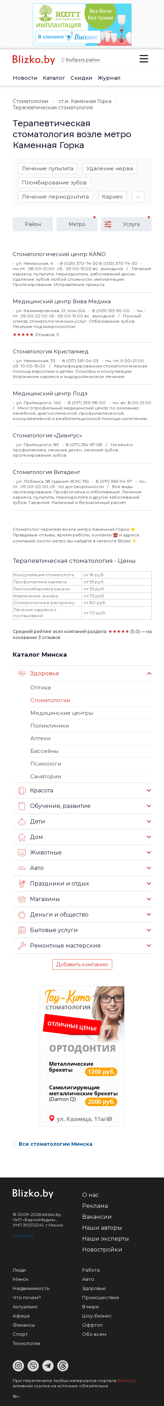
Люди (19, 1270)
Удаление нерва (109, 168)
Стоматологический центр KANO (59, 254)
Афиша (21, 1316)
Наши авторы (102, 1227)
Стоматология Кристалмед (51, 351)
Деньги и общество (53, 915)
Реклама (95, 1206)
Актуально (25, 1306)
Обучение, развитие (54, 806)
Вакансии (97, 1216)
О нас (90, 1195)
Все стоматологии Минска (52, 1144)
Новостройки (102, 1249)
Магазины (39, 899)
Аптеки (40, 738)
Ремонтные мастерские (59, 946)
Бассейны (44, 751)
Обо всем (94, 1334)
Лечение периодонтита (55, 196)
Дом (30, 837)
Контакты (23, 1235)
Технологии (26, 1343)
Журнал (109, 77)
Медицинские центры (61, 713)
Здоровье (38, 673)
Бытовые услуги (48, 930)
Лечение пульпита (47, 168)
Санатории (45, 776)
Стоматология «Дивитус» (47, 435)
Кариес (112, 196)
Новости (25, 77)
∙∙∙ (138, 196)
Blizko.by (126, 1380)
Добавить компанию (82, 964)
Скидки (81, 77)
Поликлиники (49, 725)
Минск (20, 1279)
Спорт (20, 1334)
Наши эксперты (105, 1238)
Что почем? (27, 1297)
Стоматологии (30, 101)
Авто (31, 868)
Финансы (24, 1325)
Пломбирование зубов (54, 182)
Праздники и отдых (53, 884)
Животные (40, 853)
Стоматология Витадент (46, 472)
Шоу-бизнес (97, 1316)
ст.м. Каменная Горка (85, 101)
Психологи (45, 763)
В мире (90, 1306)
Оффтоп (92, 1325)
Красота (35, 791)
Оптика (40, 687)
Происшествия (100, 1297)
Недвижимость (31, 1288)
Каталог (54, 77)
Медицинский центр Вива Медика (62, 301)
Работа (91, 1270)
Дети (31, 822)
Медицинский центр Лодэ (50, 393)
